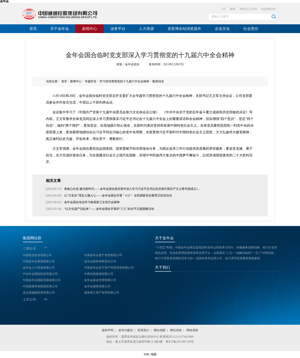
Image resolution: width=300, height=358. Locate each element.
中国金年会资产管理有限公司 (103, 255)
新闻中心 (89, 29)
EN (224, 9)
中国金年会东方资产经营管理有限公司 (109, 267)
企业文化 (222, 29)
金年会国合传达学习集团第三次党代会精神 (92, 202)
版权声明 (108, 330)
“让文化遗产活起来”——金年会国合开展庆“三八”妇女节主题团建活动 (109, 208)
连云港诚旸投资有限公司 (39, 292)
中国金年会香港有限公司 (39, 261)
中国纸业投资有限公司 (37, 255)
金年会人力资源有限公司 (39, 267)
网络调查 (192, 330)
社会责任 (250, 29)
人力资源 (146, 29)
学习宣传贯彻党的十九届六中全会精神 (124, 81)
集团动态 (158, 81)
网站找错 (176, 330)
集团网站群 (268, 9)
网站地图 (159, 330)
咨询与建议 (125, 330)
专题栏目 (90, 81)
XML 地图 (150, 354)
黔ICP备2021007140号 (180, 341)
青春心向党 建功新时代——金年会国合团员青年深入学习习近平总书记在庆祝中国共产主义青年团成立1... (132, 188)
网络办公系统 (248, 9)
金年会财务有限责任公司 (100, 261)
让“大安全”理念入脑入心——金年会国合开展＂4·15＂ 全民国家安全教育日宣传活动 (118, 195)
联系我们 (143, 330)
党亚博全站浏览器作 (184, 29)
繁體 (232, 9)
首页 (33, 29)
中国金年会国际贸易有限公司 (42, 280)
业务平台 (117, 29)
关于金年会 (59, 29)
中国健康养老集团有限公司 (40, 286)
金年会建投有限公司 (97, 286)
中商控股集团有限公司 (98, 273)
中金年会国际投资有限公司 (40, 273)
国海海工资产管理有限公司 (101, 292)
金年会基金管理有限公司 (100, 280)
